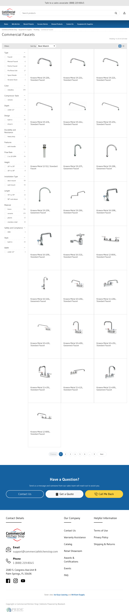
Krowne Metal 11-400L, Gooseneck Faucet (106, 388)
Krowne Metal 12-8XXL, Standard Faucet (106, 255)
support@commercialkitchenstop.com (35, 551)
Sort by (33, 46)
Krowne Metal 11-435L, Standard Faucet (40, 388)
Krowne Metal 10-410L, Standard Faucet (40, 344)
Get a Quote (64, 494)
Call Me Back (104, 494)
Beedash (61, 604)
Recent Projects (29, 24)
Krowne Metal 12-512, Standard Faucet (44, 167)
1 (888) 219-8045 (23, 563)
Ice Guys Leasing (61, 594)
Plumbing (36, 30)
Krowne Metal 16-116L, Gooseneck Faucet (40, 300)
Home (6, 24)
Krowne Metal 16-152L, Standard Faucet (73, 255)
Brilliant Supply (78, 594)
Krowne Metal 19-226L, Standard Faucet (73, 211)
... (89, 454)
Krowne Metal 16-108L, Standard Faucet (106, 211)
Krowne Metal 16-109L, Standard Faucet (40, 255)
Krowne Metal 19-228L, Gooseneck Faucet (106, 167)
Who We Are (16, 24)
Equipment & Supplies (85, 24)
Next (101, 454)
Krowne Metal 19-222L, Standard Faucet (106, 79)
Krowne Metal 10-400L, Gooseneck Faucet (73, 344)
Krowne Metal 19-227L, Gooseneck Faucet (73, 167)
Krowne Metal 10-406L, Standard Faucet (73, 300)
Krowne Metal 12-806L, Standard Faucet (40, 433)
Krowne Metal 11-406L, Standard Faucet (106, 300)
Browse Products (57, 24)
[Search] (70, 13)
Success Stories (42, 24)
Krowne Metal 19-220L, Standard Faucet (40, 79)
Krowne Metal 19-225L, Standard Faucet (106, 123)
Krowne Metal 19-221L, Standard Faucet (73, 79)
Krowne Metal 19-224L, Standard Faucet (73, 123)
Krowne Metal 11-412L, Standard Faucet (73, 388)
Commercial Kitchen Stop (9, 30)
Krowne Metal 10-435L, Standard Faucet (106, 344)
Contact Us (70, 24)
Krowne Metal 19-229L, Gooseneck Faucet (40, 211)
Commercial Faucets (47, 30)
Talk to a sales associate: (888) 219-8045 (64, 3)
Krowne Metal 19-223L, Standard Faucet (40, 123)
